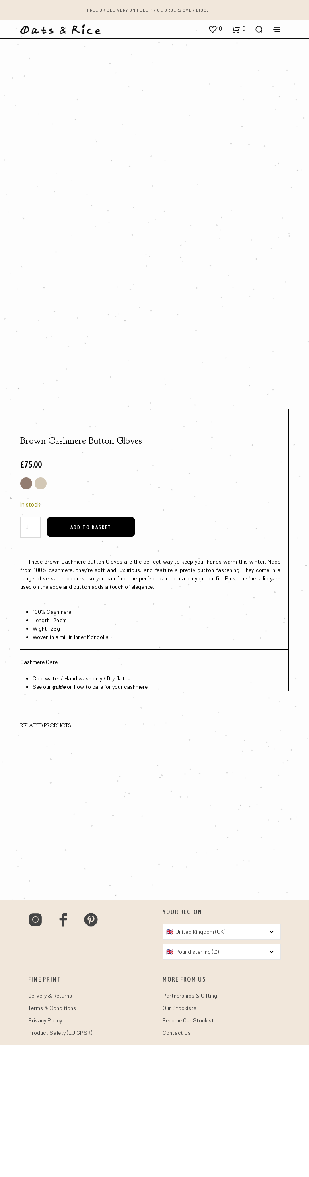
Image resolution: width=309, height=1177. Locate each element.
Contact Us (177, 1164)
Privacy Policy (45, 1151)
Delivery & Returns (50, 1127)
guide (59, 818)
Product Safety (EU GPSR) (60, 1164)
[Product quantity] (30, 658)
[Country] (222, 1063)
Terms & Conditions (52, 1139)
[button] (215, 29)
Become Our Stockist (188, 1151)
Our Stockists (179, 1139)
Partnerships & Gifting (190, 1127)
